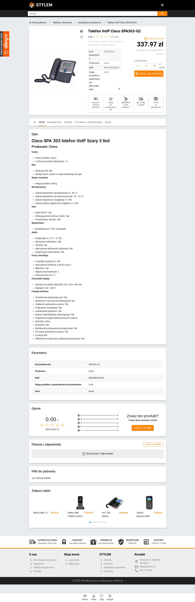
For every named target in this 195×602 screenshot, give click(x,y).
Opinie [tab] (68, 122)
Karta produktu (41, 478)
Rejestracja (71, 564)
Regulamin (36, 564)
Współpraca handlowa (112, 567)
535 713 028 (146, 570)
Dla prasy (106, 564)
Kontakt (35, 571)
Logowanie (71, 560)
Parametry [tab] (54, 122)
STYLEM (44, 5)
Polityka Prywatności (41, 567)
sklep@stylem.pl (147, 566)
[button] (90, 522)
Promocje (106, 571)
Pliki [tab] (108, 122)
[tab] (35, 122)
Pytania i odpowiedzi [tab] (88, 122)
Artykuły (105, 560)
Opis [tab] (42, 122)
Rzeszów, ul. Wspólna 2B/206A (150, 562)
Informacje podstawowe (43, 560)
